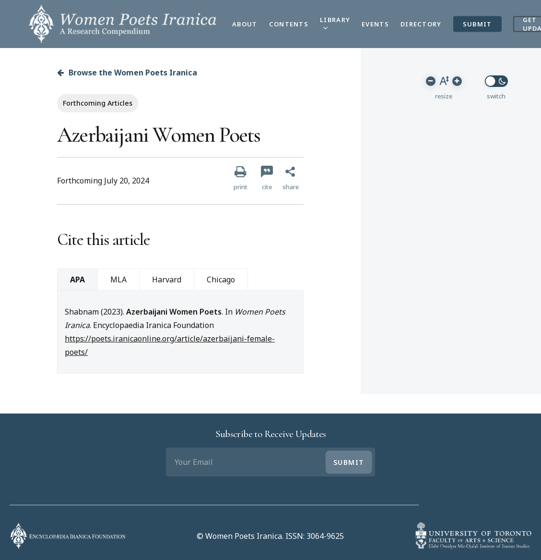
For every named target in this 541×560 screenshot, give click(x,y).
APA (77, 279)
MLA (118, 279)
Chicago (221, 279)
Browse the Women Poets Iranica (127, 72)
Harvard (166, 279)
